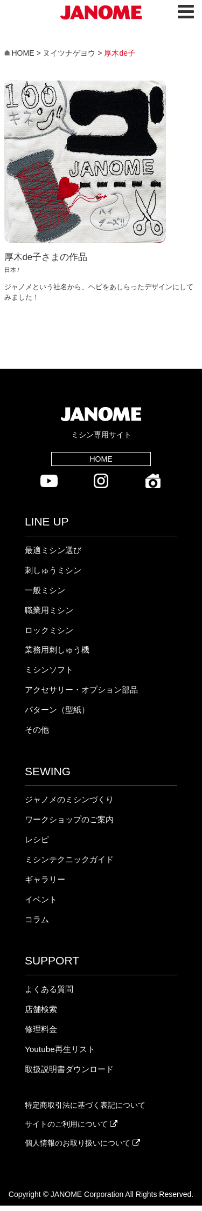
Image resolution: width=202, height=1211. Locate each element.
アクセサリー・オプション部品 (81, 689)
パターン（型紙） (57, 709)
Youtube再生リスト (60, 1049)
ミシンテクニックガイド (69, 859)
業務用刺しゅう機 (57, 649)
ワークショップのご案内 (69, 819)
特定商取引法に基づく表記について (85, 1105)
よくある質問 (49, 989)
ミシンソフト (49, 669)
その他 (37, 729)
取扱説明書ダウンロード (69, 1069)
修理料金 (41, 1029)
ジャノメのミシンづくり (69, 799)
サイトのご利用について (71, 1124)
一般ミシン (45, 590)
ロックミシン (49, 630)
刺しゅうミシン (53, 570)
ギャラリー (45, 879)
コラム (37, 919)
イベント (41, 899)
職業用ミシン (49, 610)
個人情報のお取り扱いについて (82, 1143)
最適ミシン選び (53, 550)
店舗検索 (41, 1009)
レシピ (37, 839)
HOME (100, 459)
